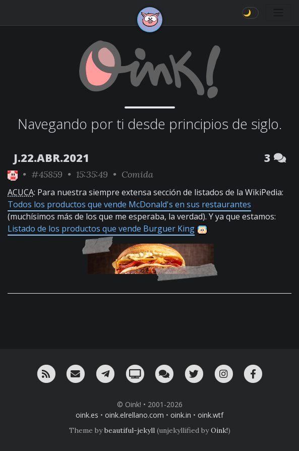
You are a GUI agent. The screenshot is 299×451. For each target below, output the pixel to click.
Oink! (219, 430)
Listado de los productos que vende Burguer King (101, 228)
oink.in (180, 415)
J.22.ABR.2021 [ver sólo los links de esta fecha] (51, 157)
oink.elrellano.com (134, 415)
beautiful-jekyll (129, 430)
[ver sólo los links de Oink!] (13, 174)
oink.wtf (210, 415)
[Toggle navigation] (278, 12)
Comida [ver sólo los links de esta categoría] (137, 174)
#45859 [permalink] (47, 174)
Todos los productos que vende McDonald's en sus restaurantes (129, 204)
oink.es (87, 415)
